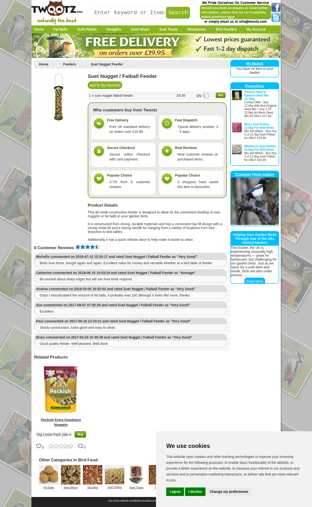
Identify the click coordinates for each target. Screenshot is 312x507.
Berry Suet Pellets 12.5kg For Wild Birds (259, 126)
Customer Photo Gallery (254, 174)
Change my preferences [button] (229, 492)
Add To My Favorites (104, 85)
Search (178, 13)
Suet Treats (136, 487)
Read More (254, 281)
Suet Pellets (114, 487)
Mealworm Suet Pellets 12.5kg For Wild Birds (260, 148)
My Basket (254, 63)
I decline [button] (195, 492)
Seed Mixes (71, 487)
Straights (92, 487)
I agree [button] (175, 492)
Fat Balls (48, 487)
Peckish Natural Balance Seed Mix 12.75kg (256, 95)
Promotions (254, 86)
